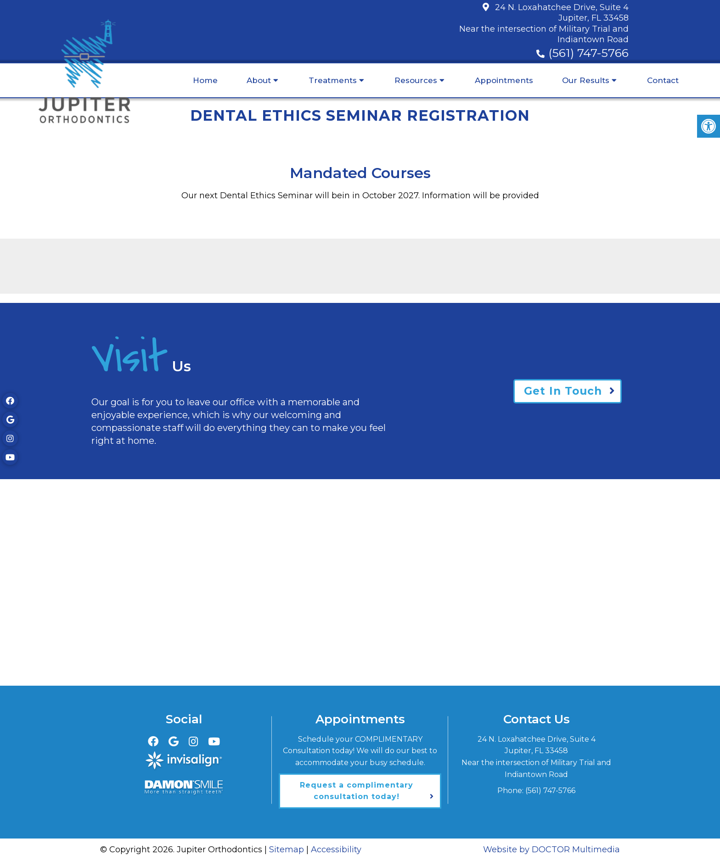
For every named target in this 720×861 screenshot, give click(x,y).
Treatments (333, 80)
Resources (415, 80)
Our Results (585, 80)
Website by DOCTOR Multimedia (551, 849)
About (259, 80)
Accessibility (336, 849)
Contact (663, 80)
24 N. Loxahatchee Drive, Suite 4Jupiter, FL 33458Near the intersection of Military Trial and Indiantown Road (544, 23)
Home (205, 80)
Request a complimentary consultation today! (356, 791)
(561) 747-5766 (588, 53)
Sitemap (286, 849)
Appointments (504, 80)
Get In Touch (563, 391)
